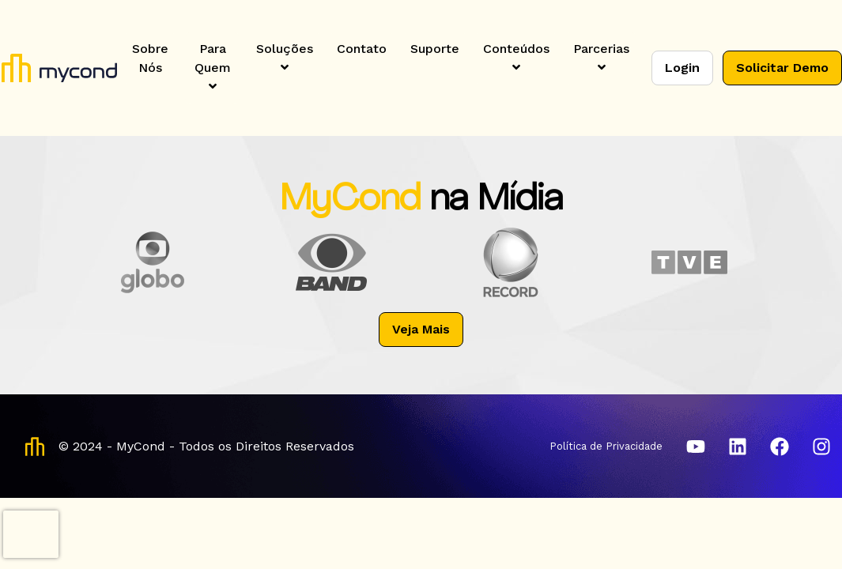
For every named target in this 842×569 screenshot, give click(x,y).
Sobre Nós (150, 58)
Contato (362, 48)
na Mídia (496, 200)
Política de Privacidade (606, 446)
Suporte (434, 48)
